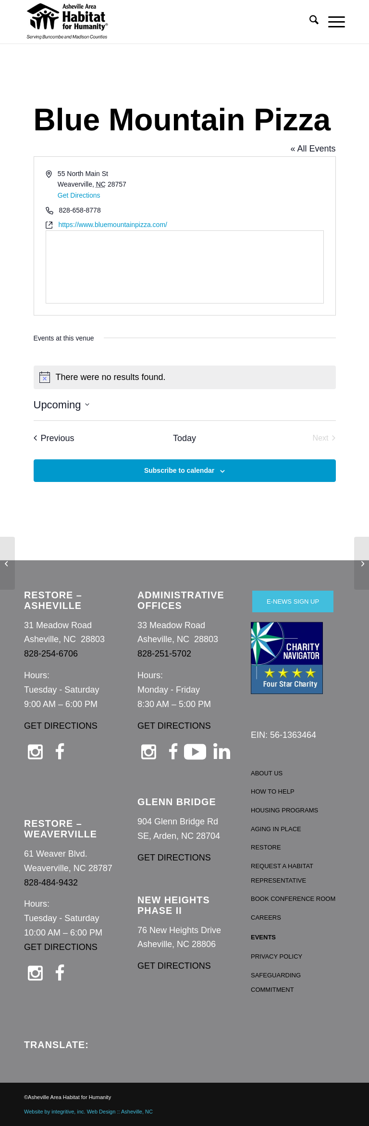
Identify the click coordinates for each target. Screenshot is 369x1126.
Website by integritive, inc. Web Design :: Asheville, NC (88, 1111)
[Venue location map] (184, 267)
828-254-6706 (51, 653)
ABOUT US (267, 773)
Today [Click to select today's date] (184, 438)
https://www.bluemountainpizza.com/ (113, 224)
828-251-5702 (164, 653)
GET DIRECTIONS (61, 726)
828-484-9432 (51, 882)
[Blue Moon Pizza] (7, 563)
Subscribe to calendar (179, 470)
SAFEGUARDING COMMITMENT (276, 982)
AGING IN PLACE (276, 829)
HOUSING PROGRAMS (284, 810)
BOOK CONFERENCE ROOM (293, 898)
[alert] (185, 377)
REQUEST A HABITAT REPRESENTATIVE (282, 873)
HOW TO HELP (273, 791)
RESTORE (266, 847)
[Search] (309, 21)
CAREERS (266, 917)
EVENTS (263, 937)
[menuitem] (309, 21)
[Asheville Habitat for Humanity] (67, 21)
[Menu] (332, 21)
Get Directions (79, 195)
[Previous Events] (54, 438)
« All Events (312, 148)
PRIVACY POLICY (276, 956)
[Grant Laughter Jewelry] (361, 563)
